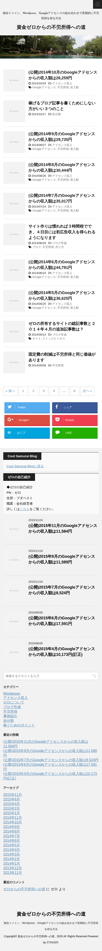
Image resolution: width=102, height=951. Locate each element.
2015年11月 (12, 795)
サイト (36, 338)
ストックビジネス (53, 338)
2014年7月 (11, 836)
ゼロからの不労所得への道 (24, 889)
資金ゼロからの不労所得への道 (51, 27)
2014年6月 (11, 840)
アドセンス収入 (62, 83)
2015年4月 (11, 804)
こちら (25, 509)
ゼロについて (13, 702)
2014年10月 (12, 822)
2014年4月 (11, 850)
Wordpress (11, 693)
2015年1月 (11, 813)
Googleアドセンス (44, 87)
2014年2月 (11, 859)
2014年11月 (12, 817)
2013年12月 (12, 868)
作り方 (59, 247)
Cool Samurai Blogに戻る (25, 466)
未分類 (56, 114)
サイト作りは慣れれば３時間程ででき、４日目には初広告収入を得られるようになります (61, 232)
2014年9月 (11, 827)
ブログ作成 (59, 243)
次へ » (87, 391)
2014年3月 (11, 854)
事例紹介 (10, 716)
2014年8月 (11, 831)
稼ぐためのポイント (19, 725)
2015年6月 (11, 799)
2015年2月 (11, 808)
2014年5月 (11, 845)
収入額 (74, 87)
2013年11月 (12, 873)
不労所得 (63, 87)
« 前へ (10, 391)
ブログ (36, 247)
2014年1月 (11, 863)
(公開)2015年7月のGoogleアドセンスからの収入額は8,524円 (50, 760)
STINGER (52, 942)
